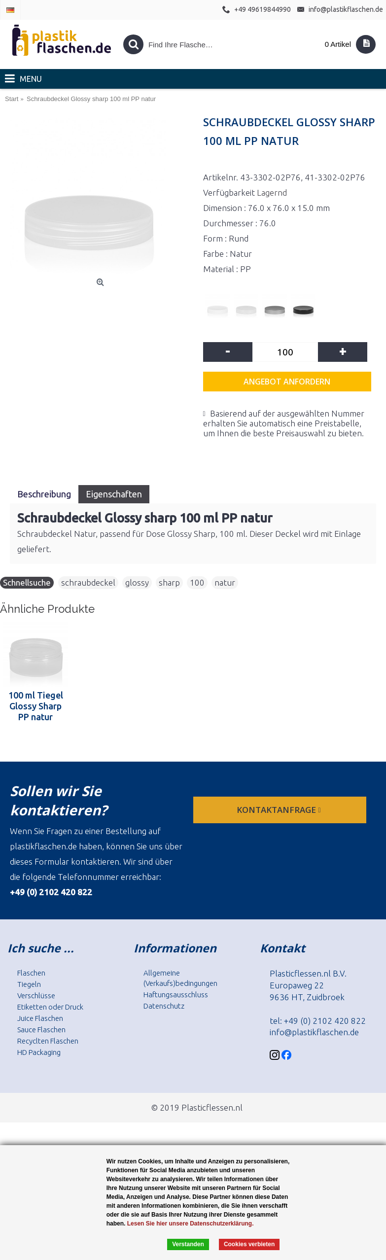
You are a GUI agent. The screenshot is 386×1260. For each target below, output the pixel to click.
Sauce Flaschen (41, 1029)
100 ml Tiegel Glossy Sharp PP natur (35, 706)
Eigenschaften (114, 494)
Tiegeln (29, 984)
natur (224, 582)
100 (197, 582)
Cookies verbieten (249, 1244)
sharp (169, 582)
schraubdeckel (88, 582)
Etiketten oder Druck (50, 1007)
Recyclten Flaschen (47, 1041)
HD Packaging (39, 1052)
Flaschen (31, 973)
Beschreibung (44, 494)
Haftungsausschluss (175, 994)
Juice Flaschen (40, 1018)
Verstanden (188, 1244)
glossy (137, 582)
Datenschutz (163, 1006)
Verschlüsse (36, 995)
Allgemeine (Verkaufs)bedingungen (180, 978)
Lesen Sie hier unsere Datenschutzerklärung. (190, 1223)
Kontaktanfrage (279, 809)
